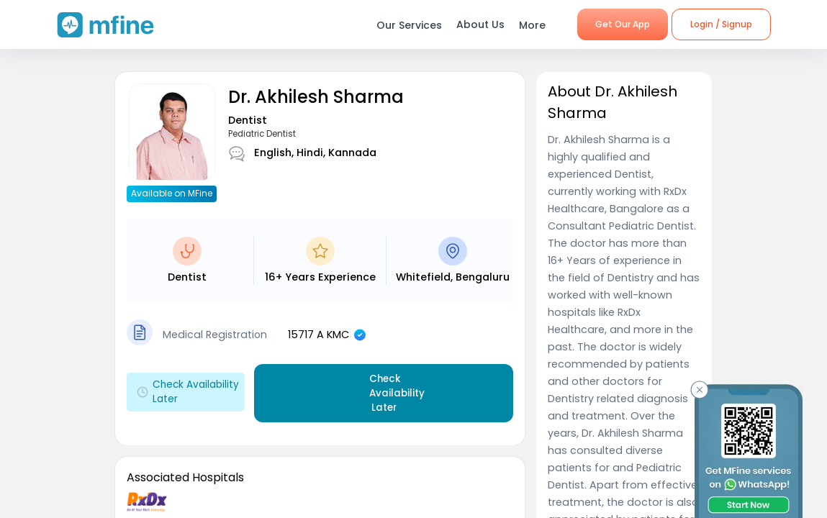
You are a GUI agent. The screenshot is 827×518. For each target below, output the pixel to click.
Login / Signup (721, 24)
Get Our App (622, 24)
